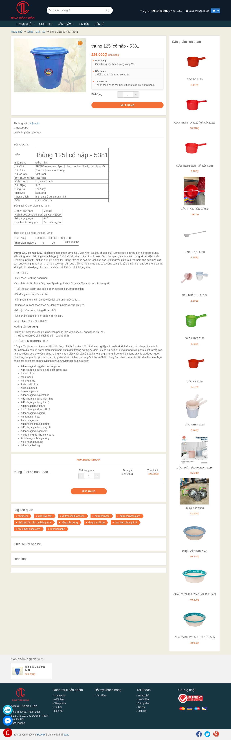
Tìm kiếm (100, 695)
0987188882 (160, 11)
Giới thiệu (46, 24)
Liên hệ (99, 24)
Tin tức (84, 24)
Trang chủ (25, 24)
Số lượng (96, 94)
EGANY (41, 734)
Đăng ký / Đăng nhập (198, 11)
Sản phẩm (65, 24)
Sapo (66, 734)
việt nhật (34, 123)
